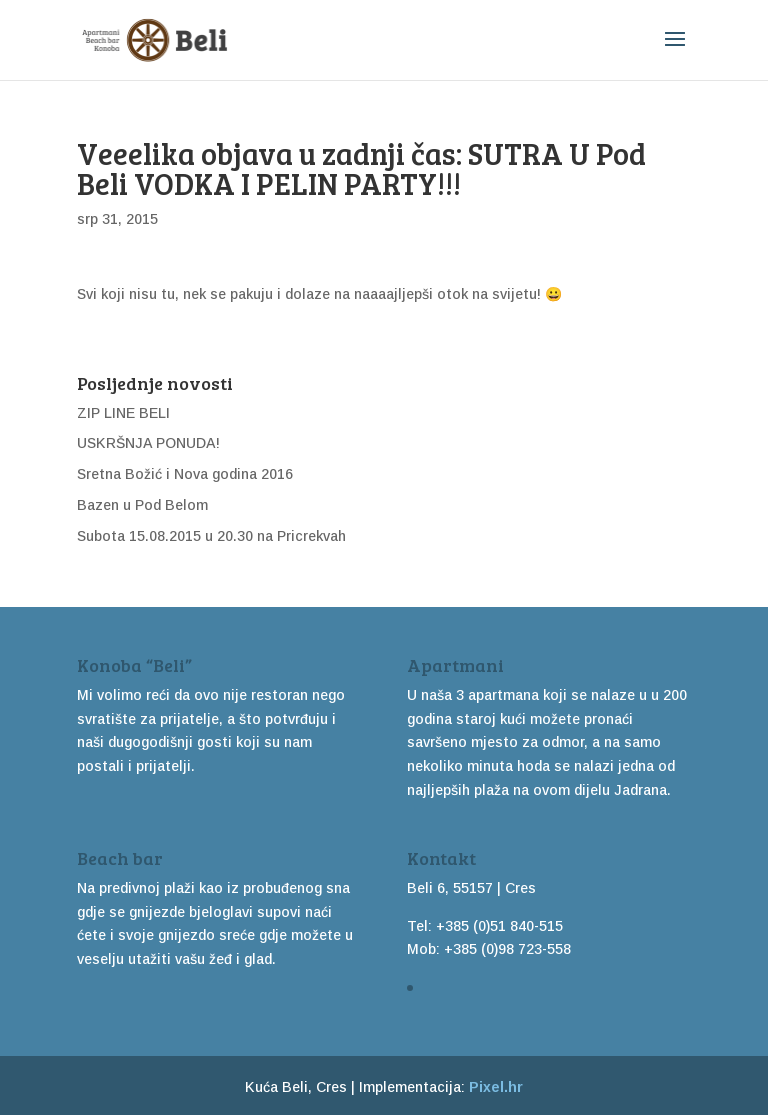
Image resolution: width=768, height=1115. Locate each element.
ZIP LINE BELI (123, 413)
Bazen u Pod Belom (142, 505)
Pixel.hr (496, 1087)
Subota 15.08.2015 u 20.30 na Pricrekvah (211, 536)
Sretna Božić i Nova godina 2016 (185, 474)
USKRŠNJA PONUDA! (148, 443)
